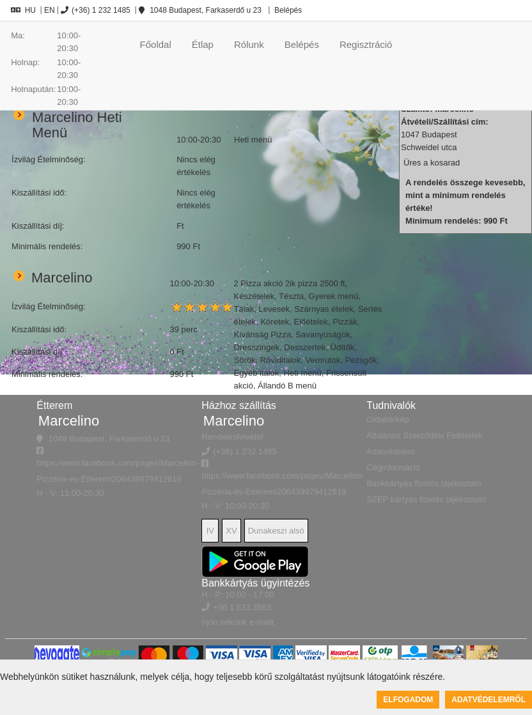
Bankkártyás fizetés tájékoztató (423, 483)
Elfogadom (408, 699)
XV (231, 530)
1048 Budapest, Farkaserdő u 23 (200, 10)
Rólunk (249, 44)
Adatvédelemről (488, 699)
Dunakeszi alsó (276, 530)
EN (49, 10)
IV (210, 530)
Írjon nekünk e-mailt (237, 622)
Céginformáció (393, 467)
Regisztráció (366, 44)
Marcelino (68, 421)
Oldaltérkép (387, 419)
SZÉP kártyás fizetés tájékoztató (426, 499)
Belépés (287, 10)
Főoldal (155, 44)
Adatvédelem (390, 451)
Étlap (203, 44)
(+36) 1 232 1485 (95, 10)
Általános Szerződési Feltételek (424, 435)
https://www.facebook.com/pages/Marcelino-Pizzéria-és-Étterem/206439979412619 (117, 465)
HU (23, 10)
